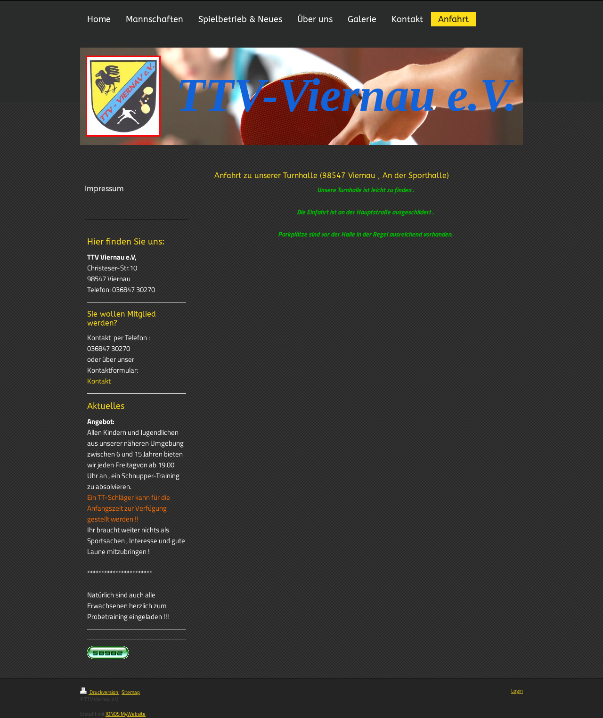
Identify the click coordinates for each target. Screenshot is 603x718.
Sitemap (131, 692)
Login (517, 690)
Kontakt (99, 380)
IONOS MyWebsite (126, 714)
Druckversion (99, 692)
